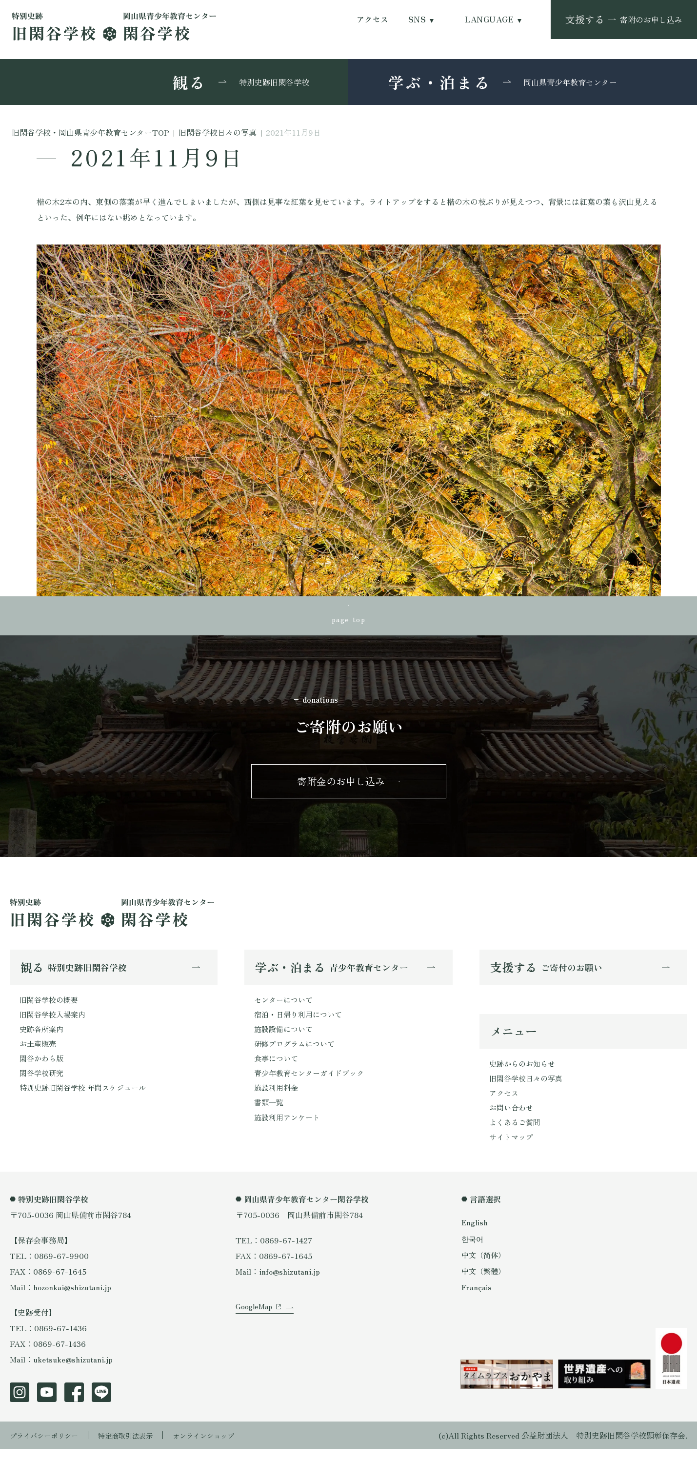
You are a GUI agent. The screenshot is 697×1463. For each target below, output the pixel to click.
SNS (417, 19)
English (475, 1236)
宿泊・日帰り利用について (301, 1022)
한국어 (473, 1252)
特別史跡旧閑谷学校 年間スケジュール (87, 1100)
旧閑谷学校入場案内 (55, 1022)
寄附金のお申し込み (341, 786)
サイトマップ (512, 1151)
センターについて (285, 1007)
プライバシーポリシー (49, 1449)
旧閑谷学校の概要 (51, 1007)
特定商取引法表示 (139, 1449)
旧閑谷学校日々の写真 (528, 1088)
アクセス (373, 19)
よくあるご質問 (516, 1135)
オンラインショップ (225, 1449)
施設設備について (285, 1038)
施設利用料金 (277, 1100)
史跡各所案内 (43, 1038)
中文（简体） (484, 1268)
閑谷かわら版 (43, 1069)
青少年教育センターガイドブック (312, 1085)
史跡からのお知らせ (524, 1072)
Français (477, 1300)
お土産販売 (39, 1053)
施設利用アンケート (289, 1132)
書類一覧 (269, 1116)
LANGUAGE (489, 19)
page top (349, 620)
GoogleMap (255, 1330)
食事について (277, 1069)
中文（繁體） (484, 1284)
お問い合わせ (512, 1119)
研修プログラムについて (297, 1053)
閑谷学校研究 (43, 1085)
